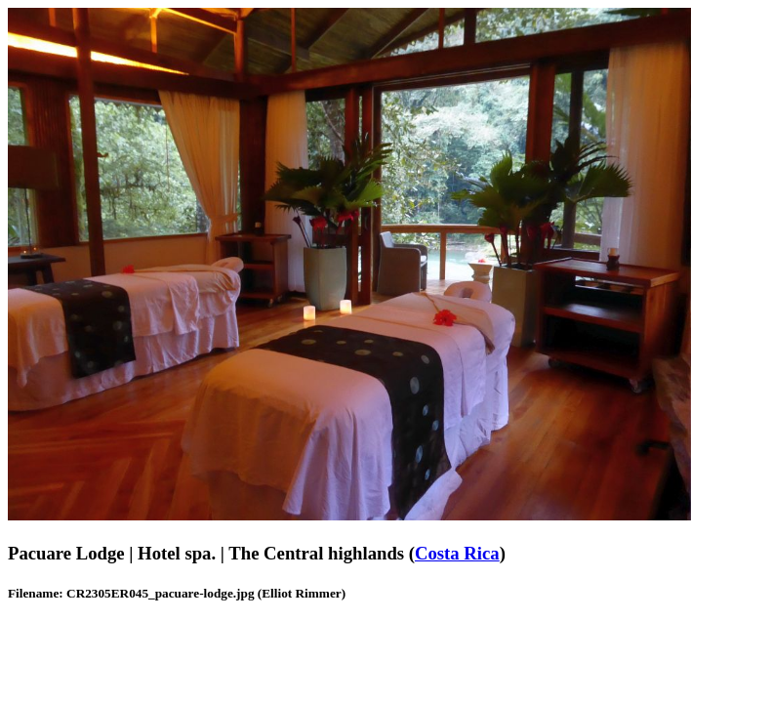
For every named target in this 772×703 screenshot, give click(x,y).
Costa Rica (457, 553)
